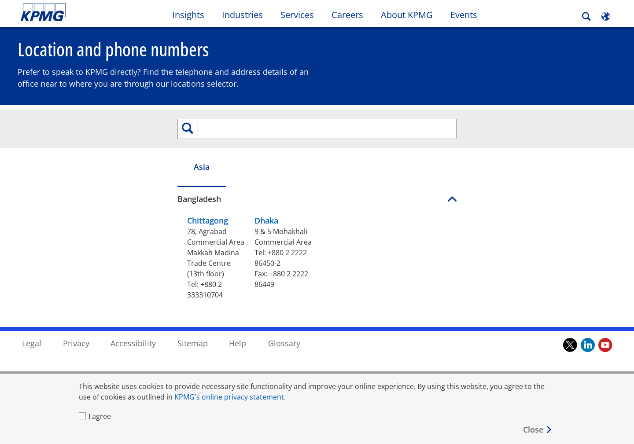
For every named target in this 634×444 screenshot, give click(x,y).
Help (237, 305)
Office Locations (48, 358)
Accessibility (133, 305)
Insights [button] (188, 15)
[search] (317, 132)
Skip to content (77, 12)
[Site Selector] (606, 16)
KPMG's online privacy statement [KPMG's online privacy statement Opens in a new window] (229, 397)
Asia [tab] (74, 170)
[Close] (537, 429)
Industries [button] (242, 15)
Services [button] (297, 15)
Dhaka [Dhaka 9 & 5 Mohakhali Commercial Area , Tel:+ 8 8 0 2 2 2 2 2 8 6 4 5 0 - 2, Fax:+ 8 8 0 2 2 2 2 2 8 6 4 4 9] (186, 223)
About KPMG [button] (407, 15)
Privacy (76, 305)
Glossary (284, 305)
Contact (36, 342)
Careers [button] (347, 15)
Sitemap (192, 305)
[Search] (586, 16)
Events (463, 15)
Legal (31, 305)
